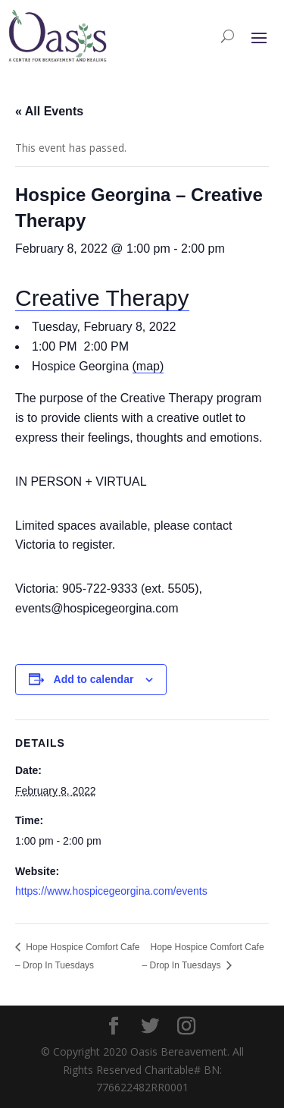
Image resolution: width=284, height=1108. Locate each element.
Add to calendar (94, 679)
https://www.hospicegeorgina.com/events (111, 891)
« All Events (49, 111)
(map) (148, 366)
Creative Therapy (102, 297)
